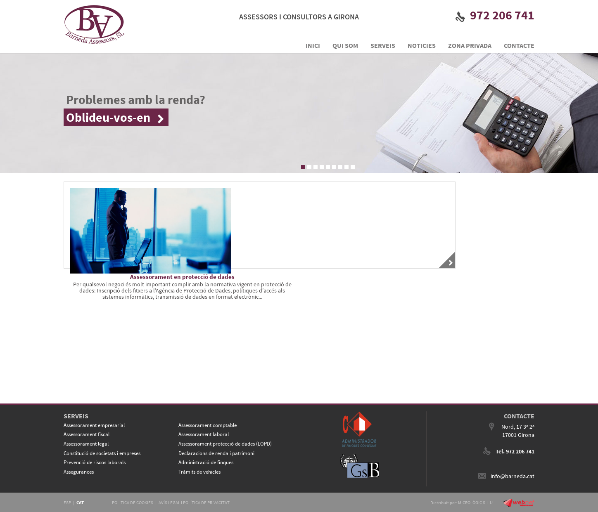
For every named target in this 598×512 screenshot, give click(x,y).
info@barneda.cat (512, 476)
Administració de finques (205, 462)
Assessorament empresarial (94, 425)
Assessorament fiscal (86, 434)
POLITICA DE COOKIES (132, 502)
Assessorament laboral (203, 434)
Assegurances (79, 471)
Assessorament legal (86, 443)
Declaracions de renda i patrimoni (216, 453)
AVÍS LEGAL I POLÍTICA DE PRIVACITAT (194, 502)
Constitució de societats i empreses (102, 453)
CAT (80, 502)
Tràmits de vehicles (199, 471)
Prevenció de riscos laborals (95, 462)
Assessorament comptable (207, 425)
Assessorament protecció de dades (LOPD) (225, 443)
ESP (67, 502)
